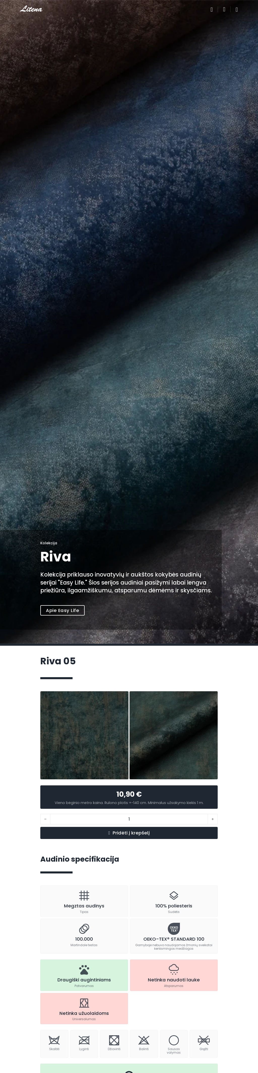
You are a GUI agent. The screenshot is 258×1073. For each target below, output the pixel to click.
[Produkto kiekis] (129, 819)
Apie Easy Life (62, 610)
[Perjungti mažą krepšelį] (224, 9)
